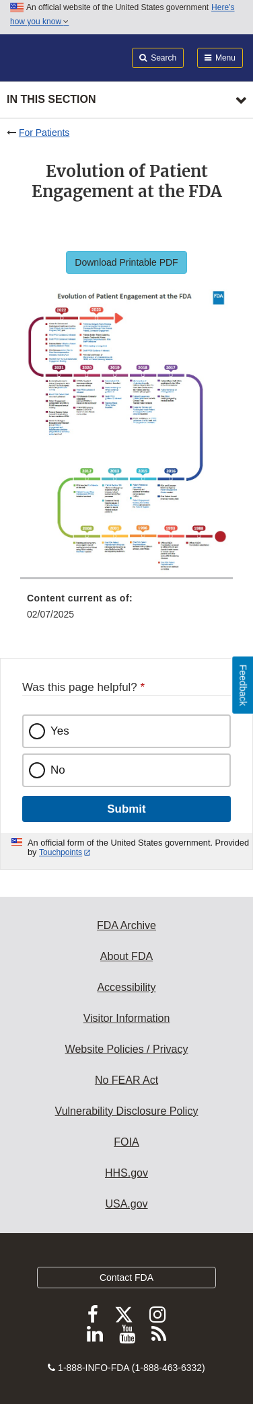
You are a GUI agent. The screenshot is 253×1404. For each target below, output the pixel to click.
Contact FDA (126, 1277)
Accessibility (126, 987)
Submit (126, 809)
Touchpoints (60, 852)
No (57, 770)
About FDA (126, 956)
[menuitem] (126, 610)
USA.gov (126, 1204)
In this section (51, 99)
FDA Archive (126, 925)
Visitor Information (126, 1018)
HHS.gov (126, 1173)
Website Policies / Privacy (126, 1049)
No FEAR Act (126, 1080)
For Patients (44, 132)
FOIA (126, 1142)
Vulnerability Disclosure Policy (126, 1111)
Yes (59, 731)
